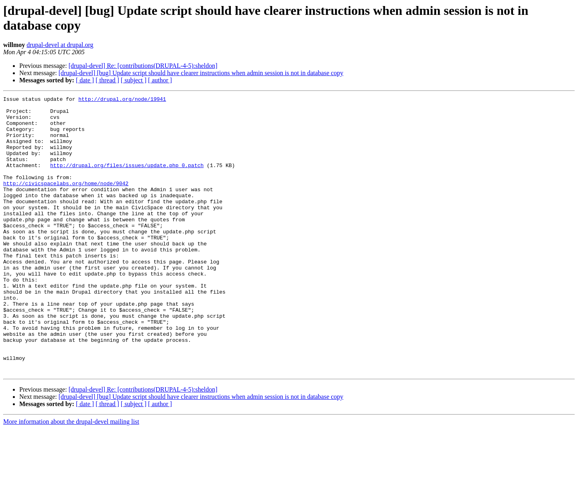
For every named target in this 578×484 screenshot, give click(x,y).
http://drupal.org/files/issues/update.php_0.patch (127, 179)
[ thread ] (107, 80)
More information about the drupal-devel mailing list (71, 477)
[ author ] (160, 80)
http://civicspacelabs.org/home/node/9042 (65, 201)
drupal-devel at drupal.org (59, 44)
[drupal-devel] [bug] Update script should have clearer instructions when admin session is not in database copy (201, 72)
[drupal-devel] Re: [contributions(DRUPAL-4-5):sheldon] (143, 65)
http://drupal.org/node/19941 (122, 100)
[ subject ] (134, 80)
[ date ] (85, 80)
